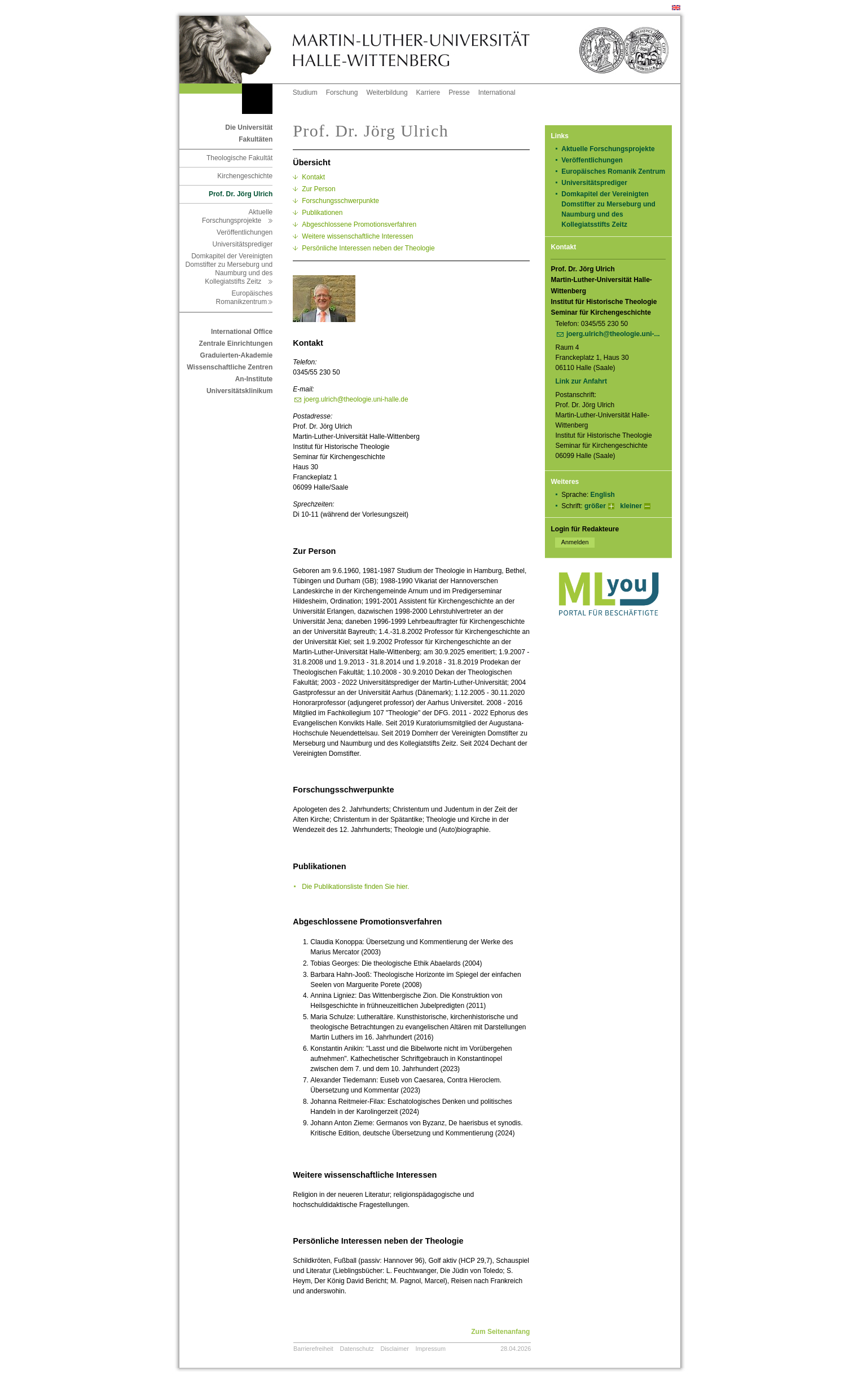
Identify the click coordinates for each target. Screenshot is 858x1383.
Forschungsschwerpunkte (340, 201)
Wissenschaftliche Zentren (229, 367)
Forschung (342, 92)
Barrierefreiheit (313, 1348)
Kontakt (313, 177)
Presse (458, 92)
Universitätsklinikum (239, 391)
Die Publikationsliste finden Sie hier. (355, 887)
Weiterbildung (386, 92)
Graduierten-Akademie (236, 355)
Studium (305, 92)
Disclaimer (394, 1348)
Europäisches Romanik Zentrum (613, 171)
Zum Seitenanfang (500, 1332)
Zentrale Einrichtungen (236, 343)
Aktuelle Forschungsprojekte (237, 216)
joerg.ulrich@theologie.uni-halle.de (356, 399)
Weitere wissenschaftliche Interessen (357, 236)
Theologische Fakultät (239, 158)
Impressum (431, 1348)
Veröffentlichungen (244, 232)
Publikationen (322, 213)
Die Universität (248, 127)
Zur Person (318, 189)
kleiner (631, 506)
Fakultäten (255, 139)
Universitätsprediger (243, 244)
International (497, 92)
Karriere (428, 92)
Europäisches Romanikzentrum (244, 297)
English (603, 495)
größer (595, 506)
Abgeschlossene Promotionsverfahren (359, 224)
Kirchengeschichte (244, 176)
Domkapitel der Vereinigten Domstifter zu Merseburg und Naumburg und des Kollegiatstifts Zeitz (229, 268)
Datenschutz (357, 1348)
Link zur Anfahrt (584, 381)
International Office (241, 332)
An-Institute (254, 379)
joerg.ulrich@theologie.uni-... (613, 334)
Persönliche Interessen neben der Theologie (368, 248)
